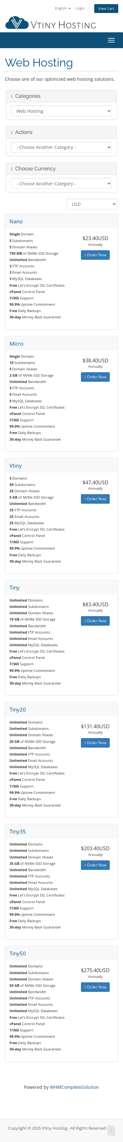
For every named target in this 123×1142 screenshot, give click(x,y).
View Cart (106, 8)
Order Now (95, 255)
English (63, 8)
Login (80, 8)
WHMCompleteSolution (74, 1087)
